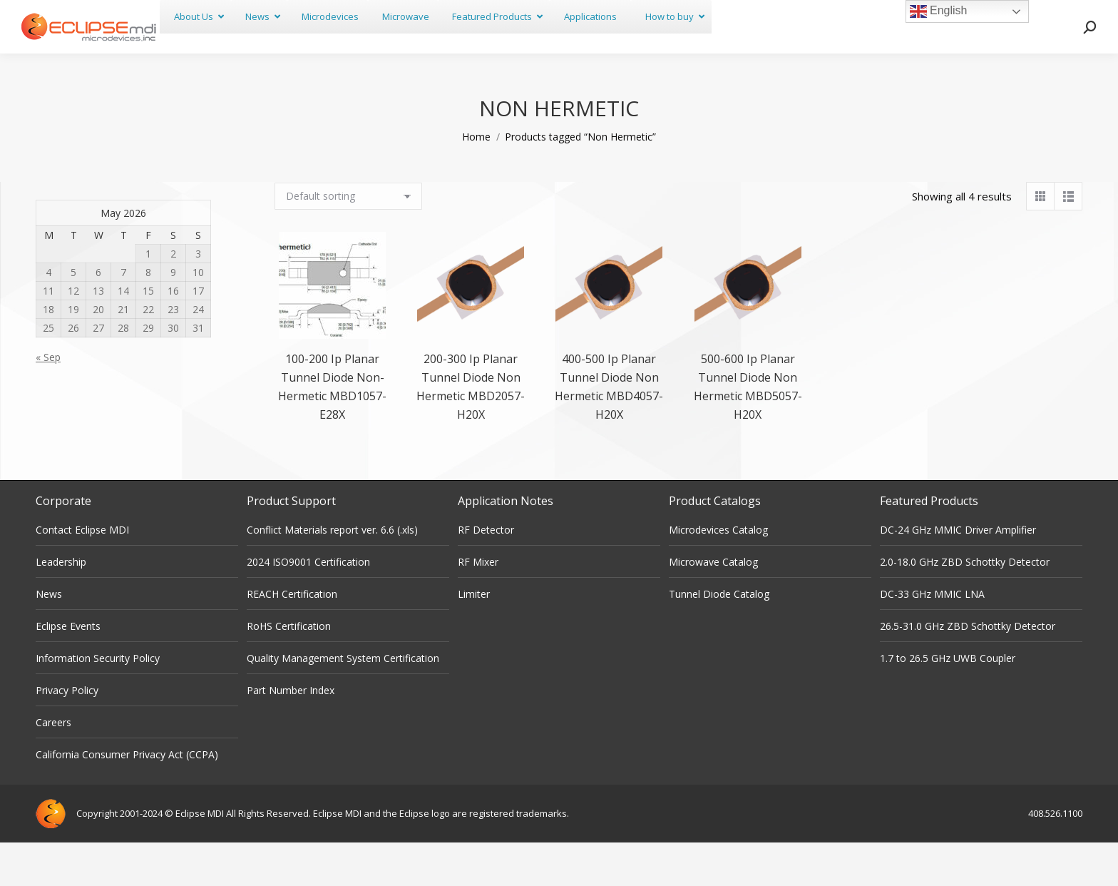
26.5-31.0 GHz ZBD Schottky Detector (967, 669)
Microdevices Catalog (718, 573)
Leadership (61, 605)
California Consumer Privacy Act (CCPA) (127, 798)
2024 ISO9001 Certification (308, 605)
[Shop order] (348, 239)
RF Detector (486, 573)
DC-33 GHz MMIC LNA (932, 637)
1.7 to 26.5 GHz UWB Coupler (947, 701)
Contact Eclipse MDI (82, 573)
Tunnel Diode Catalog (719, 637)
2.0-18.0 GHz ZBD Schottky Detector (965, 605)
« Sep (48, 400)
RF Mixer (478, 605)
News (49, 637)
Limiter (474, 637)
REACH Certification (292, 637)
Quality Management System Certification (343, 701)
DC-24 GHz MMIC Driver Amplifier (958, 573)
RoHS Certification (289, 669)
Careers (53, 766)
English (939, 11)
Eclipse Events (68, 669)
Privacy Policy (67, 733)
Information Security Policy (98, 701)
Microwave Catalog (713, 605)
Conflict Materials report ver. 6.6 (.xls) (332, 573)
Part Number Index (290, 733)
